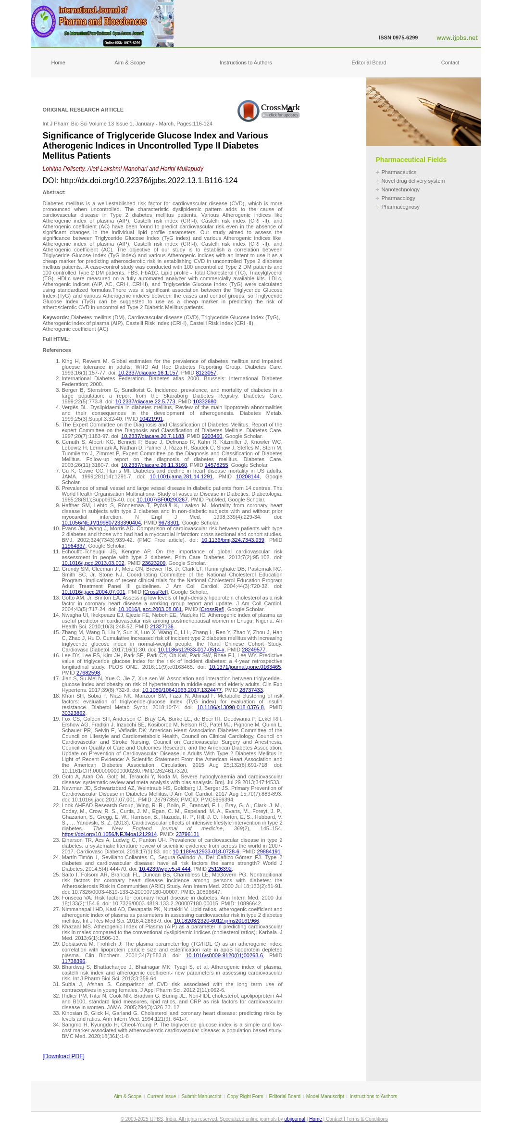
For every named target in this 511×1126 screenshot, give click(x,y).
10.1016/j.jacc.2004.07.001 (93, 592)
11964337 (74, 546)
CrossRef (155, 592)
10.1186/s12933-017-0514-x (191, 649)
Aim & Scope (129, 62)
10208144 (248, 476)
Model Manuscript (325, 1096)
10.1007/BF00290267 (162, 499)
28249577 (253, 649)
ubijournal (295, 1119)
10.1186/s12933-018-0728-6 (206, 851)
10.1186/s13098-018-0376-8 (230, 707)
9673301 (169, 522)
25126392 (220, 869)
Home (58, 62)
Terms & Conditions (367, 1119)
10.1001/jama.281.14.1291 (181, 476)
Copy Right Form (245, 1096)
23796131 (187, 834)
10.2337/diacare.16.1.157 (148, 372)
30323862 (74, 713)
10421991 (151, 419)
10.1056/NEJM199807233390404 (101, 522)
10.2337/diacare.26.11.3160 (154, 465)
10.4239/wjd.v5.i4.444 (164, 869)
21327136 (162, 626)
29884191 (269, 851)
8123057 (206, 372)
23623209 (153, 563)
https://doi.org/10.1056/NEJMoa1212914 (109, 834)
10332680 (204, 401)
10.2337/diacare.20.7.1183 (152, 436)
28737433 (251, 690)
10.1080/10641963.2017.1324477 (182, 690)
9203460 (212, 436)
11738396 (74, 961)
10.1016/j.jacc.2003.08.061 (150, 609)
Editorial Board (368, 62)
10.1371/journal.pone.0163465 (245, 667)
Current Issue (161, 1096)
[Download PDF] (64, 1056)
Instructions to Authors (246, 62)
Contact (450, 62)
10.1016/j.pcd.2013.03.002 (93, 563)
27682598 (88, 673)
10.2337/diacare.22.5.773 (145, 401)
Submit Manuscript (202, 1096)
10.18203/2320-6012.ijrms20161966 (216, 921)
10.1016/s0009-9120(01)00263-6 (224, 955)
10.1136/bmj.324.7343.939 (232, 540)
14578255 (216, 465)
